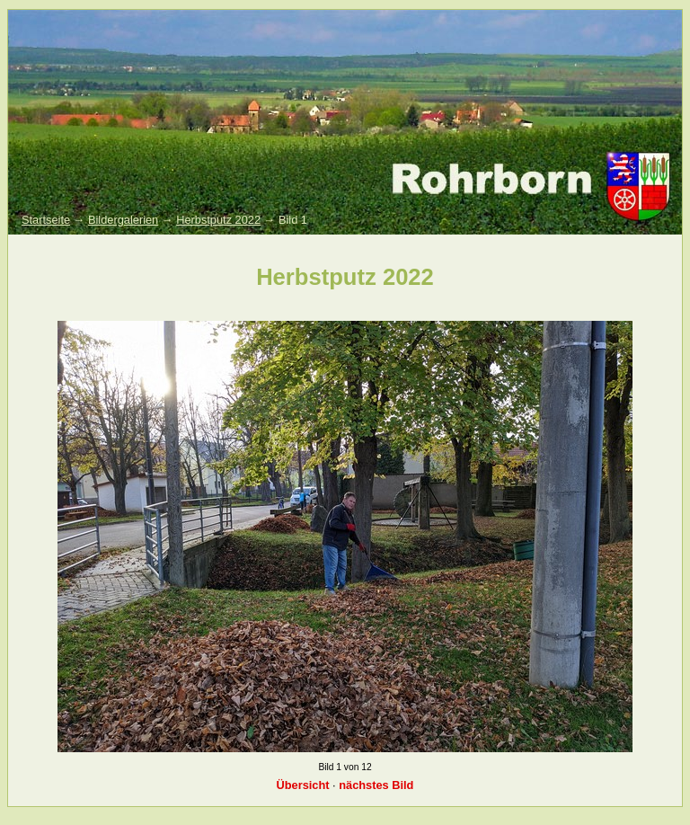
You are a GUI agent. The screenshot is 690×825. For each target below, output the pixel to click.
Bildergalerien (123, 219)
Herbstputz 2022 (218, 219)
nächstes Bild (376, 785)
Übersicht (303, 785)
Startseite (46, 219)
